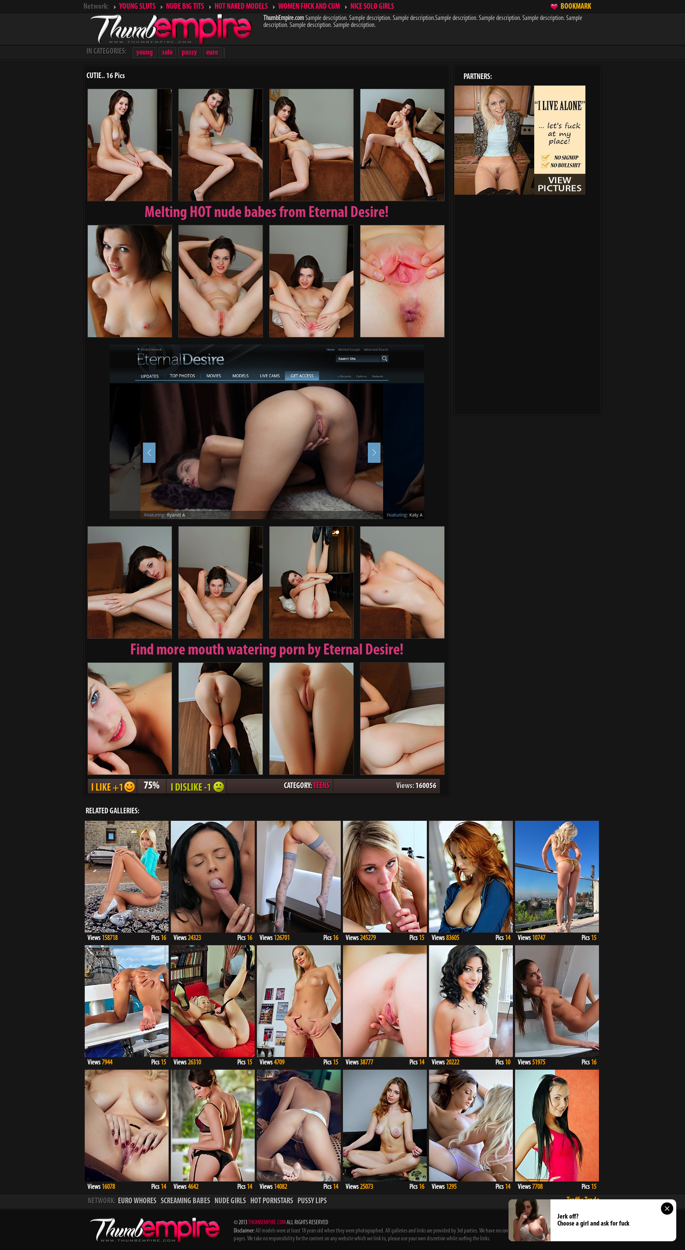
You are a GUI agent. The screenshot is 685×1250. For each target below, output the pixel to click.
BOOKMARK (575, 7)
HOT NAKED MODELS (241, 7)
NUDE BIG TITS (185, 7)
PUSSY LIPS (312, 1201)
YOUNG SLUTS (137, 7)
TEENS (321, 786)
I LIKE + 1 (112, 786)
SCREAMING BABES (185, 1201)
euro (212, 52)
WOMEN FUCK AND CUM (309, 7)
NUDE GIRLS (230, 1201)
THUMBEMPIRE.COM (267, 1222)
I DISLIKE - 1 (196, 786)
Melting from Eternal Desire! (267, 213)
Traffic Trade (583, 1200)
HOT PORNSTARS (271, 1201)
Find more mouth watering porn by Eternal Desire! (267, 650)
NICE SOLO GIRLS (372, 7)
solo (167, 52)
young (144, 52)
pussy (189, 52)
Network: (96, 7)
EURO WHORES (137, 1201)
